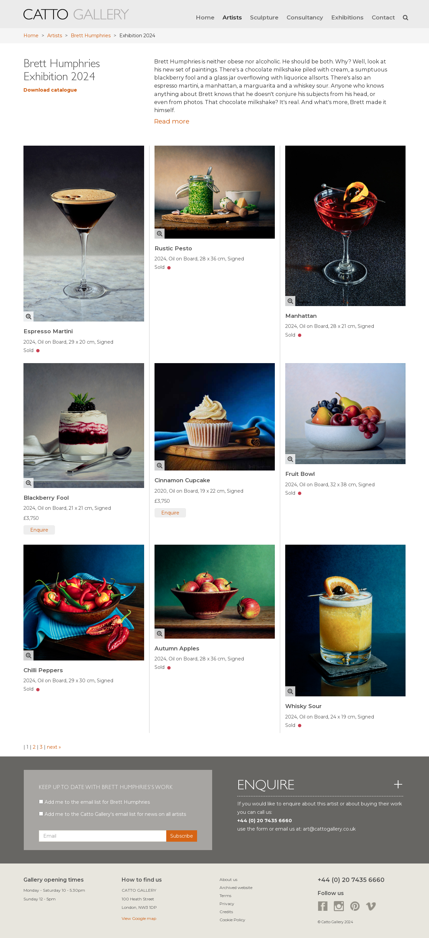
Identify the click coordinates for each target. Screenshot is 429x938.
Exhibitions (347, 17)
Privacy (227, 903)
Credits (226, 911)
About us (228, 879)
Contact (383, 17)
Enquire (39, 530)
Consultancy (305, 17)
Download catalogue (50, 90)
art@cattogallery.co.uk (329, 829)
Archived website (236, 887)
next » (53, 747)
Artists (232, 17)
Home (205, 17)
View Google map (139, 918)
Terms (225, 895)
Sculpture (264, 17)
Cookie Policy (232, 919)
